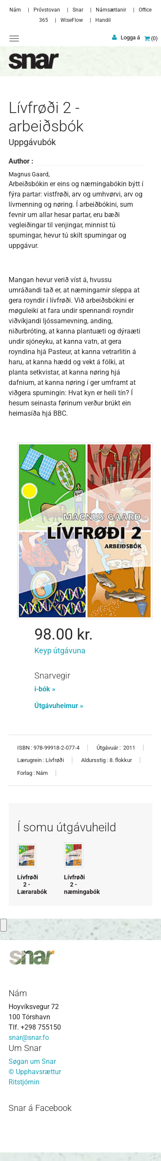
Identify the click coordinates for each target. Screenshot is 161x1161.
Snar (78, 10)
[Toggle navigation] (14, 38)
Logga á (130, 37)
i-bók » (44, 689)
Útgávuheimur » (58, 706)
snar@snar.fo (29, 1037)
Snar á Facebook (40, 1108)
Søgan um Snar (32, 1061)
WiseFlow (72, 20)
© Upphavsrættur (35, 1072)
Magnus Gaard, (29, 174)
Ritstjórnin (24, 1082)
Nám (15, 10)
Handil (103, 20)
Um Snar (25, 1048)
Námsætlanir (111, 10)
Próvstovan (46, 10)
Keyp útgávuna (59, 650)
